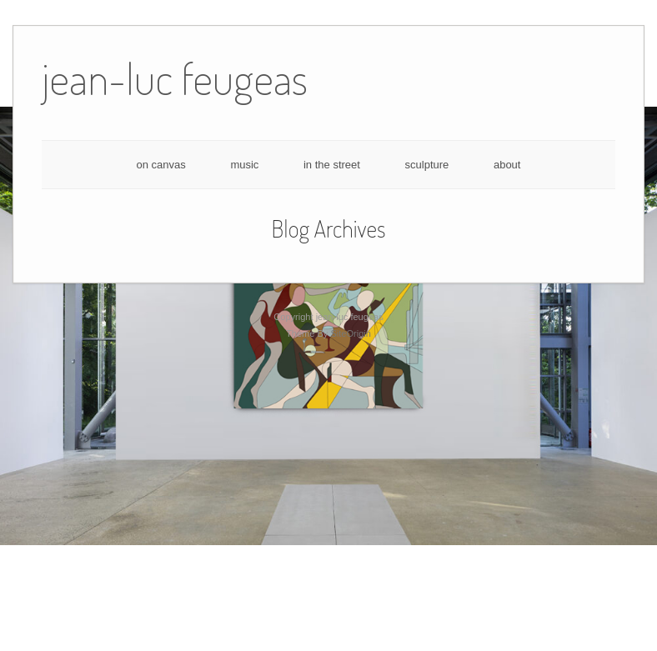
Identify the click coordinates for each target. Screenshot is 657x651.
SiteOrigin (350, 333)
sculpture (427, 164)
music (244, 164)
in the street (331, 164)
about (507, 164)
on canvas (161, 164)
